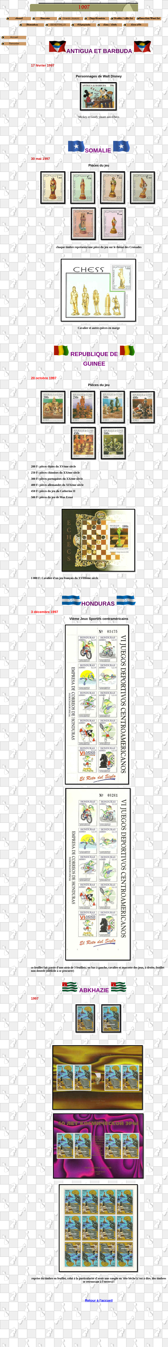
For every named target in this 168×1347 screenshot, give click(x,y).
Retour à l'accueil (99, 1300)
